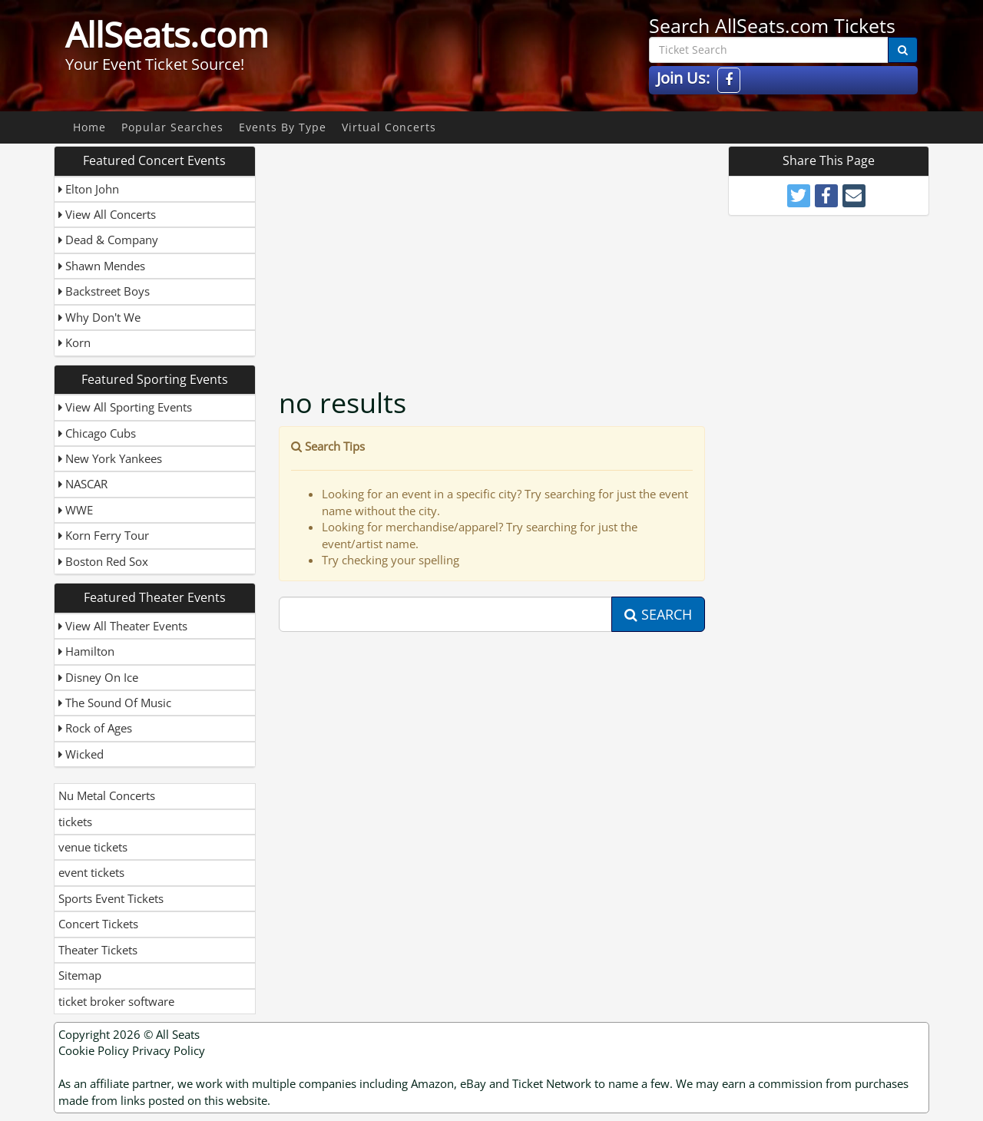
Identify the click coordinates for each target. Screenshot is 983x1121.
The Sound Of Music (114, 702)
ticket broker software (116, 1001)
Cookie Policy (93, 1050)
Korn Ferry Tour (103, 535)
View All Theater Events (122, 625)
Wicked (81, 754)
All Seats (178, 1034)
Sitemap (79, 975)
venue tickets (92, 847)
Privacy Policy (168, 1050)
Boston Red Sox (103, 561)
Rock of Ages (95, 728)
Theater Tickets (97, 949)
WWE (75, 510)
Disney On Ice (98, 677)
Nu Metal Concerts (106, 795)
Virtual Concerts (389, 127)
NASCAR (83, 483)
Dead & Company (108, 239)
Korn (74, 342)
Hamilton (86, 651)
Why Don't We (99, 317)
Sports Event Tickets (111, 898)
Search (658, 614)
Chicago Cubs (97, 433)
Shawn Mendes (101, 265)
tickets (75, 821)
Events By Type (282, 127)
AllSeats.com (167, 34)
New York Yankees (110, 458)
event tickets (91, 872)
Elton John (88, 189)
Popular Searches (172, 127)
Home (89, 127)
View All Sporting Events (125, 407)
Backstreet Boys (104, 291)
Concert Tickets (98, 923)
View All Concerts (107, 214)
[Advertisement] (493, 253)
